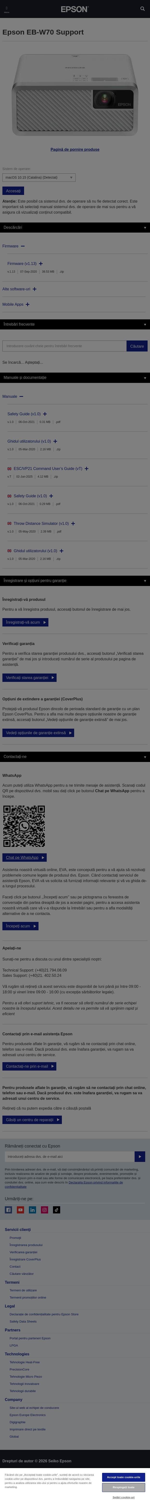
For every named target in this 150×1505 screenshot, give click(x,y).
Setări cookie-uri (124, 1497)
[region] (75, 1486)
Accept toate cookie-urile (123, 1477)
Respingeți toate (123, 1487)
